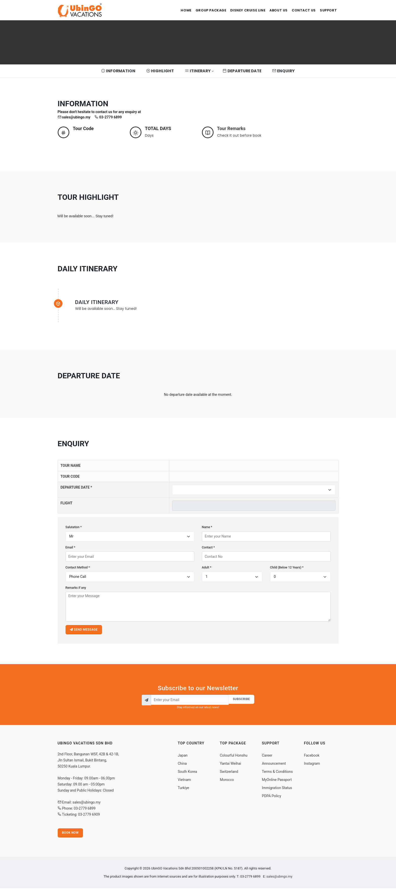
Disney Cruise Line (240, 10)
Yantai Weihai (230, 765)
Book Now (70, 835)
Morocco (227, 782)
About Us (272, 10)
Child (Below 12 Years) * (286, 567)
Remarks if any (76, 588)
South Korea (187, 774)
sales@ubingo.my (279, 879)
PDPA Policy (271, 798)
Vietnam (184, 782)
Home (172, 10)
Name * (207, 527)
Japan (183, 757)
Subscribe (240, 701)
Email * (70, 547)
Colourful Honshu (233, 757)
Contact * (208, 547)
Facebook (311, 757)
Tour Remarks (231, 128)
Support (327, 10)
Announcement (274, 765)
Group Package (200, 10)
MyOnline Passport (277, 782)
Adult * (207, 567)
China (182, 765)
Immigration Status (277, 790)
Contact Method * (78, 567)
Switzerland (229, 774)
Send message (84, 630)
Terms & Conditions (277, 774)
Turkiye (183, 790)
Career (267, 757)
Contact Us (300, 10)
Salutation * (74, 527)
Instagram (312, 765)
